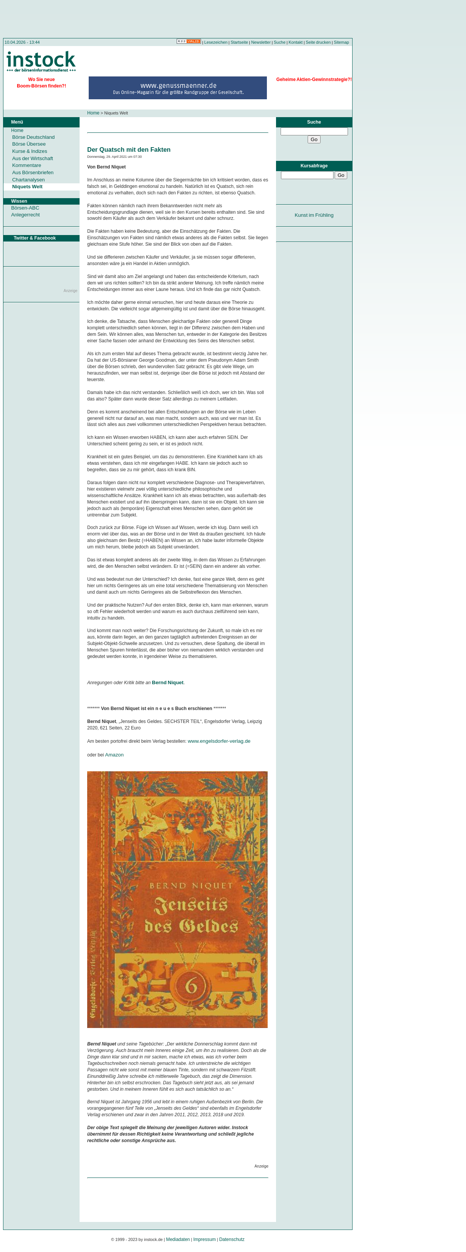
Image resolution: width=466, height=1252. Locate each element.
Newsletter (261, 42)
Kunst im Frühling (314, 215)
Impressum (204, 1239)
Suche (280, 42)
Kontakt (296, 42)
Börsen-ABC (25, 208)
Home (93, 113)
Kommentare (26, 165)
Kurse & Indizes (29, 151)
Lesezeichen (216, 42)
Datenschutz (232, 1239)
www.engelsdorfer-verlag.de (219, 741)
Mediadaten (178, 1239)
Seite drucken (318, 42)
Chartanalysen (28, 180)
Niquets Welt (27, 186)
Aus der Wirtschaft (32, 158)
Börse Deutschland (33, 137)
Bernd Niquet (168, 682)
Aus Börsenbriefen (33, 172)
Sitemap (341, 42)
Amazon (114, 755)
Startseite (239, 42)
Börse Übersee (29, 144)
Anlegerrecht (25, 215)
